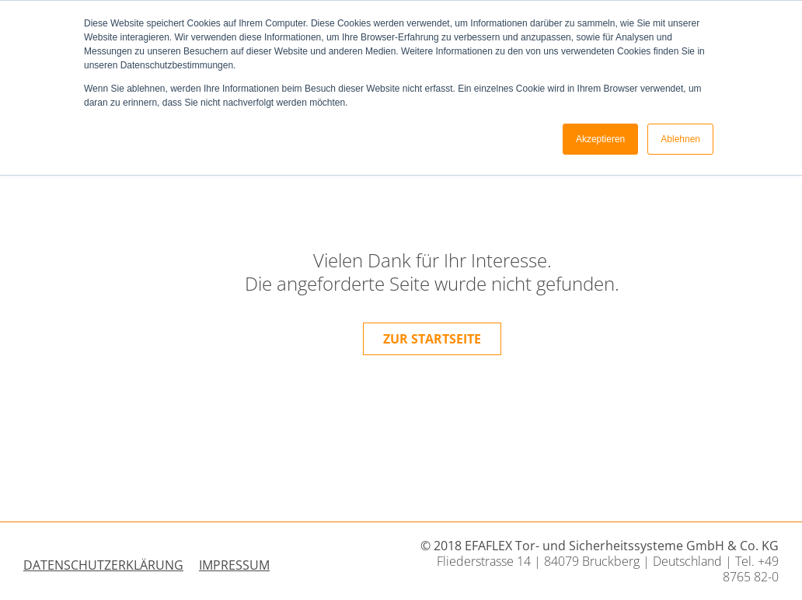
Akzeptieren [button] (600, 139)
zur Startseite (432, 338)
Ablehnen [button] (680, 139)
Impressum (234, 565)
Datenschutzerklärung (103, 565)
